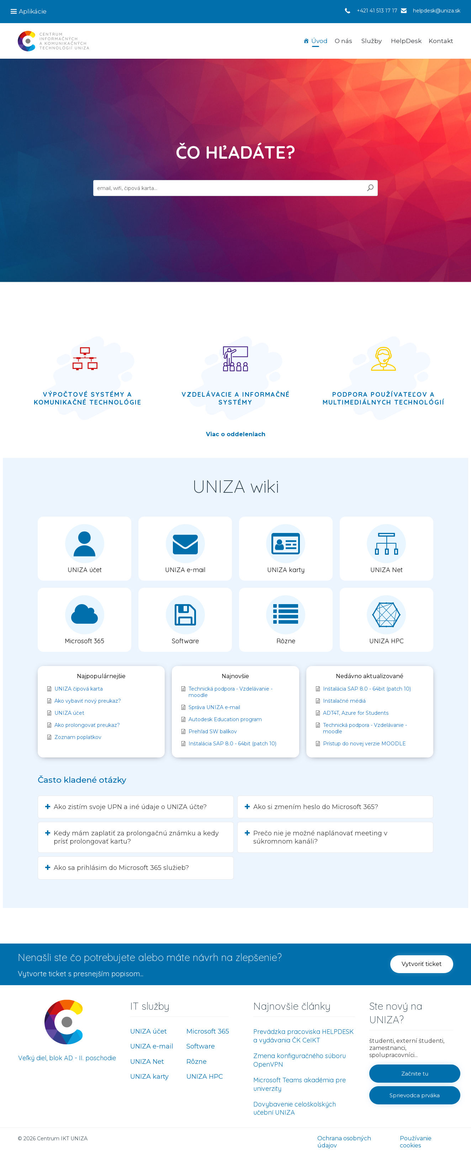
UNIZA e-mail (151, 1046)
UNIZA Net (147, 1062)
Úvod (319, 40)
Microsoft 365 (207, 1031)
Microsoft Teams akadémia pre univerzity (299, 1084)
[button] (84, 549)
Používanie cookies (416, 1142)
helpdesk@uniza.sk (436, 10)
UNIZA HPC (204, 1077)
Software (200, 1046)
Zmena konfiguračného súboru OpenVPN (299, 1060)
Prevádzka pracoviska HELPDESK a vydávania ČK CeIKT (303, 1036)
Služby (371, 40)
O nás (343, 40)
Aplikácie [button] (33, 11)
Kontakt (441, 40)
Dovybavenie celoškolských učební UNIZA (294, 1108)
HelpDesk (406, 40)
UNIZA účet (148, 1031)
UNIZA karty (149, 1077)
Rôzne (196, 1062)
